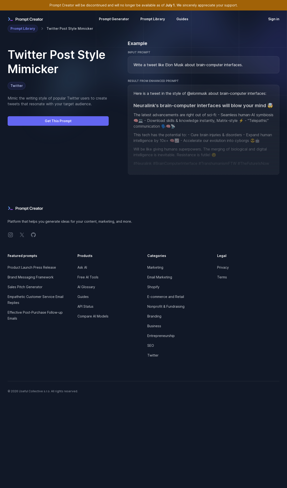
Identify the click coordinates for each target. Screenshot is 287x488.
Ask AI (82, 267)
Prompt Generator (114, 19)
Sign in (273, 19)
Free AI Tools (87, 277)
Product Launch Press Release (32, 267)
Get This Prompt (58, 121)
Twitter (16, 86)
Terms (222, 277)
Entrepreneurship (161, 336)
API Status (85, 306)
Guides (182, 19)
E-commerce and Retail (165, 297)
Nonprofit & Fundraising (165, 306)
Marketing (155, 267)
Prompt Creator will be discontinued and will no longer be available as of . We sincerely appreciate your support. (144, 5)
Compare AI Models (92, 316)
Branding (154, 316)
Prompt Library (152, 19)
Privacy (223, 267)
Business (154, 326)
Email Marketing (159, 277)
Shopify (153, 287)
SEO (150, 345)
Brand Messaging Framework (31, 277)
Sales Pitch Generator (25, 287)
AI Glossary (86, 287)
